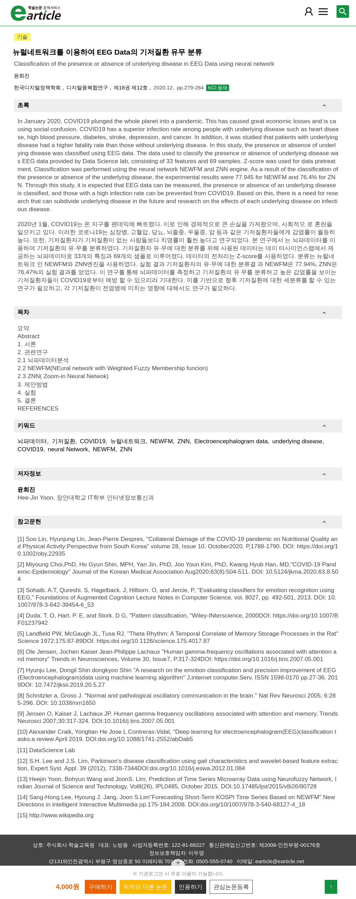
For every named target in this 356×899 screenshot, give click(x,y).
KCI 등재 (217, 87)
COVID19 (93, 441)
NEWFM (161, 441)
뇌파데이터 (32, 441)
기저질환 (63, 441)
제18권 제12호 (131, 87)
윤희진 (22, 76)
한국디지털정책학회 (38, 87)
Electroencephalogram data (231, 441)
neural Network (68, 449)
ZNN (183, 441)
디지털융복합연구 (88, 87)
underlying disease (297, 441)
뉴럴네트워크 (128, 441)
